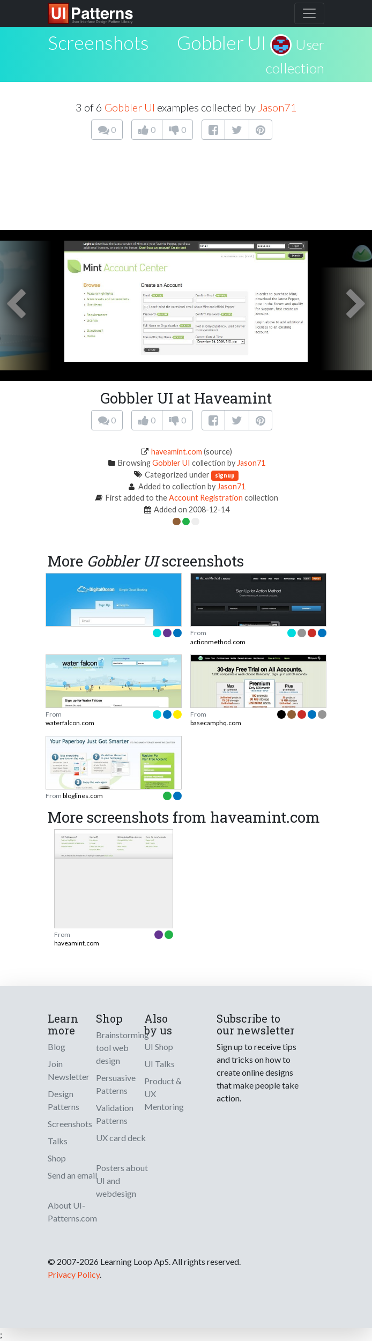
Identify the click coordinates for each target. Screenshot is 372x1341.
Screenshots (70, 1124)
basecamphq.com (215, 723)
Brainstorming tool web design (122, 1048)
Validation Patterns (114, 1114)
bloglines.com (83, 796)
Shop (57, 1158)
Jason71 (277, 107)
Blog (56, 1046)
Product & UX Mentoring (164, 1094)
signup (225, 475)
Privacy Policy (74, 1274)
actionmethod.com (217, 642)
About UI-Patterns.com (72, 1211)
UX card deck (121, 1138)
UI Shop (158, 1046)
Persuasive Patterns (116, 1084)
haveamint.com (176, 451)
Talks (58, 1141)
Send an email (72, 1175)
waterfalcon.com (70, 723)
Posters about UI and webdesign (122, 1180)
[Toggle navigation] (309, 13)
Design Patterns (63, 1100)
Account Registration (206, 497)
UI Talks (159, 1064)
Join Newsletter (69, 1070)
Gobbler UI (221, 42)
